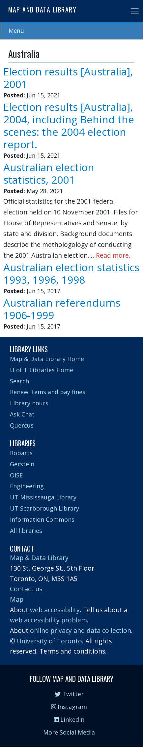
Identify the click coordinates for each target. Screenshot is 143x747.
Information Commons (42, 519)
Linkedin (69, 719)
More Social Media (69, 732)
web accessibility (55, 609)
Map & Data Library (39, 557)
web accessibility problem (48, 620)
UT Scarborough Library (44, 508)
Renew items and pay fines (47, 392)
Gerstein (22, 464)
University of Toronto (49, 640)
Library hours (29, 403)
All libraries (26, 531)
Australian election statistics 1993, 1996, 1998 (71, 273)
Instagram (69, 707)
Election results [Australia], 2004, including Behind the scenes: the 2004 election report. (68, 125)
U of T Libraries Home (41, 370)
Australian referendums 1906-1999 (61, 308)
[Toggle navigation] (135, 11)
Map (16, 599)
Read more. (113, 255)
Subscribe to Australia (11, 334)
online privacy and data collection (80, 630)
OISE (16, 475)
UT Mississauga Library (43, 497)
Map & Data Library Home (47, 359)
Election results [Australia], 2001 (68, 77)
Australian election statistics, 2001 (48, 173)
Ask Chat (22, 414)
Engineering (27, 486)
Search (19, 381)
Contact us (26, 588)
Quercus (22, 425)
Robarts (21, 453)
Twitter (69, 694)
